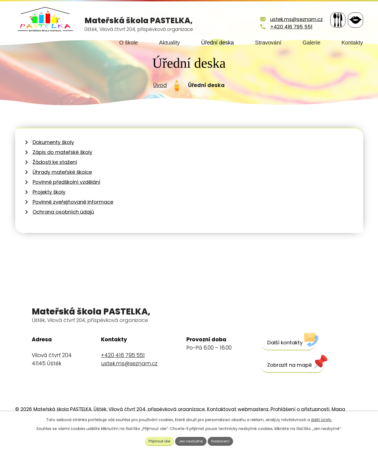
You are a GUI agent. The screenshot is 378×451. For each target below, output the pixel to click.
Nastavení (222, 440)
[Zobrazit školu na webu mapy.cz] (298, 381)
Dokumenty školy (53, 158)
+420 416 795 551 (284, 26)
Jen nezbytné (191, 440)
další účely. (321, 419)
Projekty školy (49, 208)
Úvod (160, 101)
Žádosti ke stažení (55, 178)
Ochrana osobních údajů (63, 228)
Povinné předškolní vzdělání (66, 198)
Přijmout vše (157, 440)
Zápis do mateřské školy (62, 168)
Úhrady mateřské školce (62, 188)
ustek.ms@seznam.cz (289, 19)
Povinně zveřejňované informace (73, 218)
